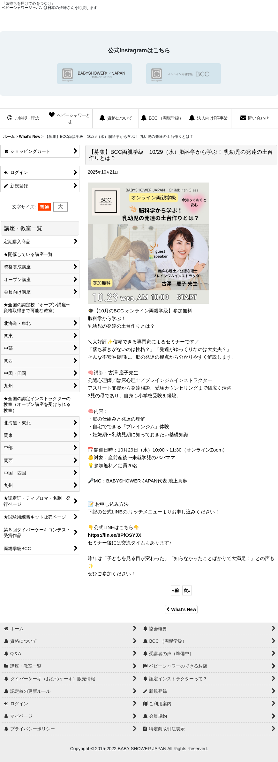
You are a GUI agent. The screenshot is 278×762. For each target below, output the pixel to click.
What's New (181, 609)
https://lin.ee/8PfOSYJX (114, 535)
